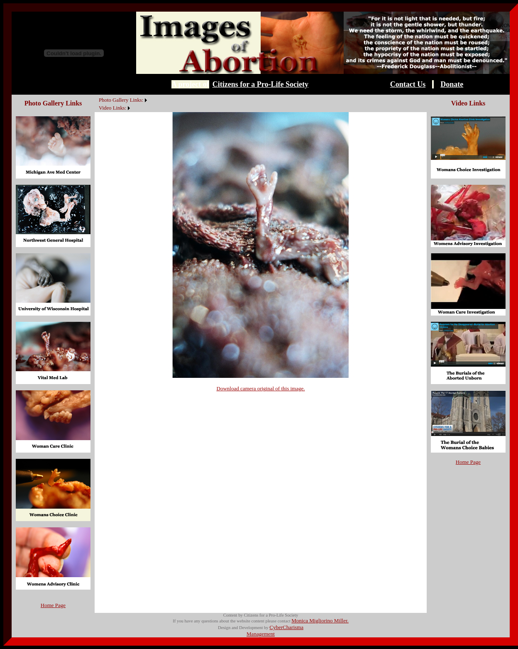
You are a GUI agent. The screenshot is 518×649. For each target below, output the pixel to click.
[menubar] (122, 103)
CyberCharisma (286, 627)
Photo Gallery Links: (121, 100)
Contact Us (408, 84)
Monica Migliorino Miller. (320, 620)
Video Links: (112, 108)
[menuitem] (97, 95)
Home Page (53, 605)
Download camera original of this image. (261, 388)
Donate (451, 84)
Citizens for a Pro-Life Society (260, 84)
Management (261, 634)
